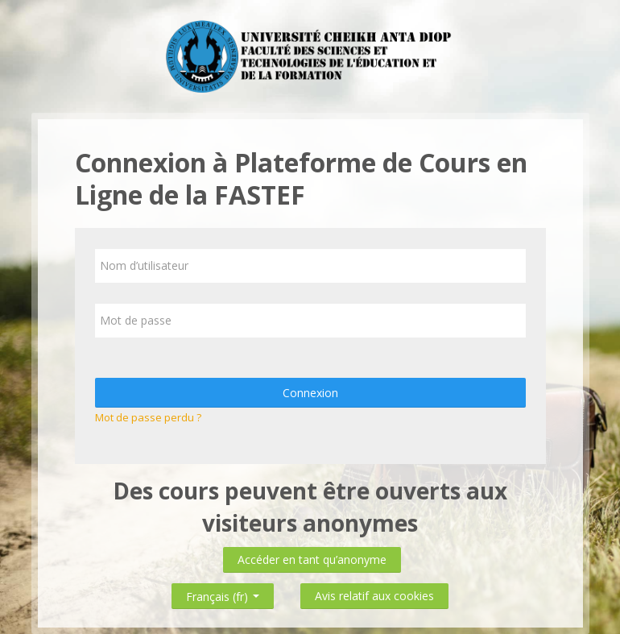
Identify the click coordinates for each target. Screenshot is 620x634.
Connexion (310, 392)
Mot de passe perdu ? (148, 417)
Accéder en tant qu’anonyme (312, 559)
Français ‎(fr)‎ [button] (222, 593)
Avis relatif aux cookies (374, 595)
